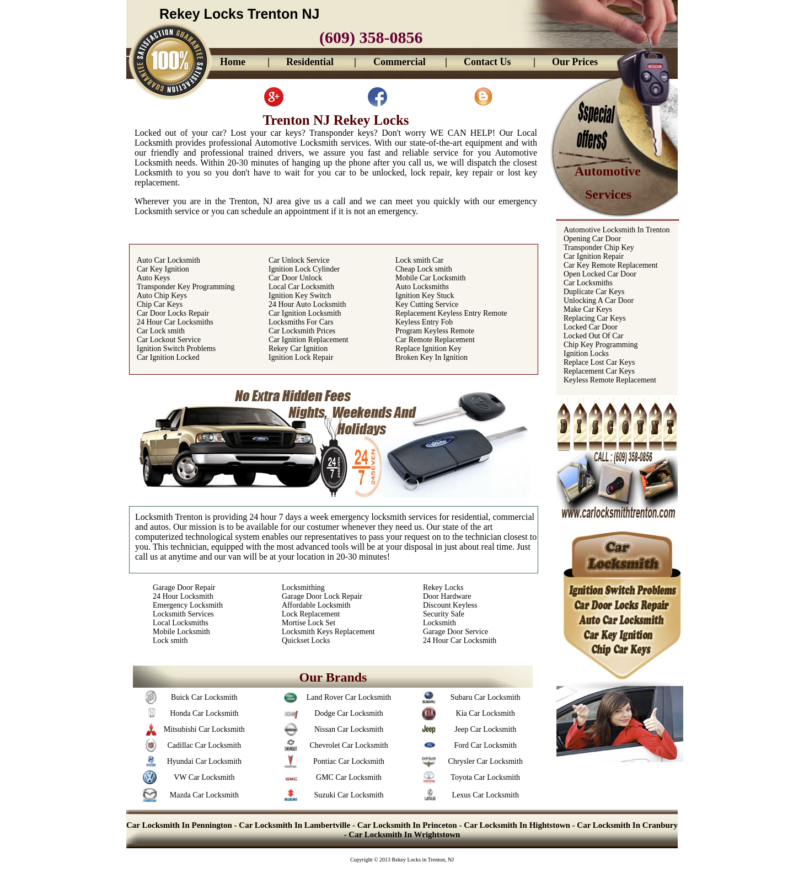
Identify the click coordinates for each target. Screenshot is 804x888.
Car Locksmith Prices (302, 331)
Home (232, 61)
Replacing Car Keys (595, 318)
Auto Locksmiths (422, 287)
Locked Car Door (591, 327)
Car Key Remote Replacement (611, 265)
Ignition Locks (586, 353)
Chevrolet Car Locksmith (348, 745)
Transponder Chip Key (599, 247)
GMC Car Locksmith (349, 777)
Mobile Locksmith (181, 632)
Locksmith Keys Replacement (328, 632)
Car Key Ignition (163, 269)
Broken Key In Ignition (431, 357)
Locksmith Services (183, 614)
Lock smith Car (419, 260)
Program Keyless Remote (434, 331)
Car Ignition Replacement (309, 340)
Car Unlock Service (299, 260)
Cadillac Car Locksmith (204, 745)
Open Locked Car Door (600, 274)
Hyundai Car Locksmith (204, 761)
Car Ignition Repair (594, 256)
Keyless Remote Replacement (610, 380)
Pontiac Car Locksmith (348, 761)
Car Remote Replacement (435, 340)
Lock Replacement (311, 614)
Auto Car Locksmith (168, 260)
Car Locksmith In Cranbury (627, 825)
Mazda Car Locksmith (204, 795)
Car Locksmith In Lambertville (294, 825)
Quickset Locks (306, 640)
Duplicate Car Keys (594, 292)
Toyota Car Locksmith (485, 777)
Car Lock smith (161, 331)
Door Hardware (447, 596)
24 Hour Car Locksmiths (175, 322)
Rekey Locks (443, 587)
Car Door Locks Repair (173, 313)
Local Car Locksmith (301, 287)
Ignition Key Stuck (424, 295)
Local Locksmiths (180, 623)
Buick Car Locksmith (204, 697)
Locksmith (439, 623)
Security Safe (443, 614)
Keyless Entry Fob (424, 322)
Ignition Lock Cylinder (304, 269)
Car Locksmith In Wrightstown (404, 834)
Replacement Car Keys (599, 371)
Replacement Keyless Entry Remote (451, 313)
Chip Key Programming (601, 345)
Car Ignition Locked (168, 357)
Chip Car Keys (160, 304)
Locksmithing (303, 587)
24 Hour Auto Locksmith (307, 304)
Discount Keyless (450, 605)
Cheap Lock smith (423, 269)
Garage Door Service (455, 632)
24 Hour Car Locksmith (459, 640)
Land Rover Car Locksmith (349, 697)
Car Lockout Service (169, 340)
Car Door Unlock (295, 278)
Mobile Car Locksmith (430, 278)
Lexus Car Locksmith (485, 795)
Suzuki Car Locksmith (349, 795)
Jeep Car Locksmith (485, 729)
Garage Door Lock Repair (322, 596)
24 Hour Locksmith (183, 596)
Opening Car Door (592, 239)
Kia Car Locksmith (485, 713)
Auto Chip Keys (162, 295)
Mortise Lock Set (308, 623)
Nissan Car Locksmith (348, 729)
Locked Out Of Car (593, 336)
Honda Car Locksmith (204, 713)
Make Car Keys (588, 309)
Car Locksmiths (588, 283)
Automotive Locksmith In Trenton (617, 230)
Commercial (399, 61)
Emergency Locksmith (188, 605)
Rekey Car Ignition (298, 348)
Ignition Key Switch (300, 295)
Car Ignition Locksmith (305, 313)
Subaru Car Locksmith (486, 697)
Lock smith (170, 640)
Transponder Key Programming (186, 287)
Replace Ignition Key (428, 348)
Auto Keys (153, 278)
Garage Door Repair (184, 587)
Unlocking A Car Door (599, 300)
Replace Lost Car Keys (599, 362)
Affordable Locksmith (316, 605)
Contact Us (487, 61)
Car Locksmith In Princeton (407, 825)
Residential (310, 61)
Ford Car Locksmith (485, 745)
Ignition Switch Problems (176, 348)
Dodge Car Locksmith (348, 713)
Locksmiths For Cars (301, 322)
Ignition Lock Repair (301, 357)
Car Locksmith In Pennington (180, 825)
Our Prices (575, 61)
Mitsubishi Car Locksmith (204, 729)
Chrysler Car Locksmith (485, 761)
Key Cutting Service (426, 304)
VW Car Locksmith (204, 777)
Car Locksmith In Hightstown (517, 825)
